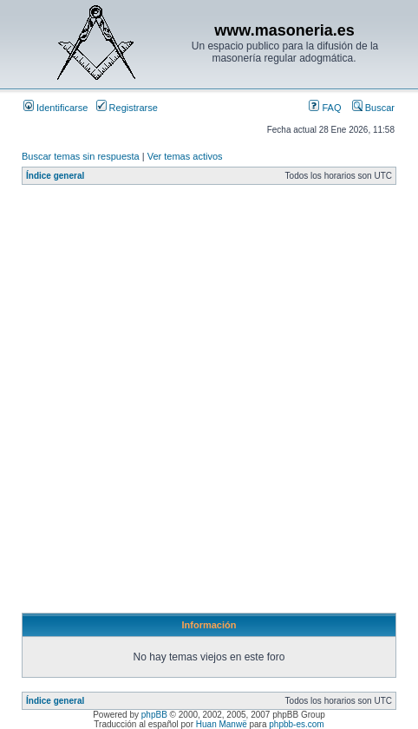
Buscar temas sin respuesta (81, 156)
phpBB (154, 714)
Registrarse (127, 107)
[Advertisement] (209, 403)
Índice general (55, 176)
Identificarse (55, 107)
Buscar (373, 107)
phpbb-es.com (296, 724)
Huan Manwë (221, 724)
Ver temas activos (185, 156)
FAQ (325, 107)
